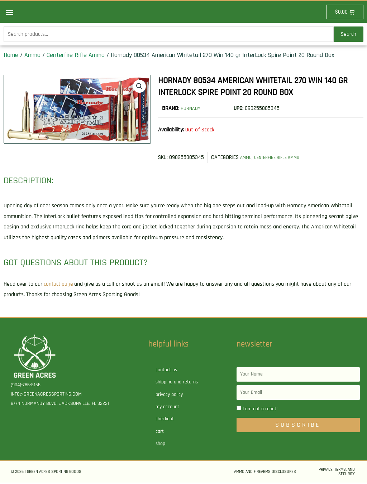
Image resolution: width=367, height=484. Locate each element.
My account (167, 408)
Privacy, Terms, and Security (337, 473)
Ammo (32, 56)
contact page (59, 285)
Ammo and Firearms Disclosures (265, 473)
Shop (160, 445)
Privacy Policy (169, 395)
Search (348, 35)
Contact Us (166, 371)
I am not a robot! (260, 410)
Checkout (165, 420)
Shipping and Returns (177, 383)
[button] (9, 12)
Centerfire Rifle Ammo (76, 56)
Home (11, 56)
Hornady (192, 109)
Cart (160, 432)
